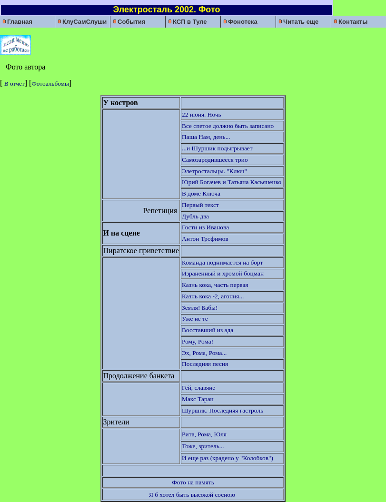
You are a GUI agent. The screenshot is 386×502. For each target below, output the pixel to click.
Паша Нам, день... (206, 136)
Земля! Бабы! (200, 307)
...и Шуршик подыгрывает (217, 148)
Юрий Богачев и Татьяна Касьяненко (232, 182)
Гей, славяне (198, 387)
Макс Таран (198, 399)
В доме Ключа (201, 193)
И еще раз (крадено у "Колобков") (227, 458)
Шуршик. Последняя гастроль (222, 410)
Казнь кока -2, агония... (213, 296)
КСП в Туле (187, 21)
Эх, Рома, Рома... (204, 352)
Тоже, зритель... (203, 446)
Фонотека (240, 21)
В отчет (13, 83)
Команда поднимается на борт (222, 262)
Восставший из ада (207, 330)
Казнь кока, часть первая (215, 284)
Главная (17, 21)
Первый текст (200, 204)
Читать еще (298, 21)
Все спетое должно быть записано (228, 125)
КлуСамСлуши (82, 21)
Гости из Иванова (205, 227)
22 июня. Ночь (201, 114)
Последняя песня (205, 363)
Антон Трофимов (205, 238)
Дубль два (195, 216)
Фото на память (193, 482)
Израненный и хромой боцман (223, 273)
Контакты (350, 21)
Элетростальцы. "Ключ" (214, 171)
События (129, 21)
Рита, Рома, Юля (205, 434)
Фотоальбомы (50, 83)
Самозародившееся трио (215, 159)
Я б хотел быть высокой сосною (192, 494)
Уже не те (195, 318)
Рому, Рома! (197, 341)
